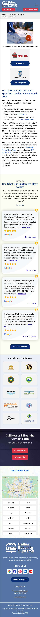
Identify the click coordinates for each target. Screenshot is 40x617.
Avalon (28, 518)
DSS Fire (20, 63)
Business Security (16, 14)
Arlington (28, 513)
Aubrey (10, 518)
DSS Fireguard (20, 83)
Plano (9, 150)
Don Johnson (30, 237)
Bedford (28, 528)
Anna (28, 508)
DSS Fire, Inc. (23, 114)
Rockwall (29, 147)
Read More (26, 227)
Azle (10, 523)
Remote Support (20, 580)
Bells (10, 533)
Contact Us (20, 457)
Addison (11, 502)
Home (4, 14)
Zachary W (31, 303)
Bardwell (11, 528)
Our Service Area (20, 470)
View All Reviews (20, 347)
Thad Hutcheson (29, 337)
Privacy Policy (19, 605)
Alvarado (11, 508)
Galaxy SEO (24, 613)
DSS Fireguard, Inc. (27, 120)
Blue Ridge (28, 533)
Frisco (4, 150)
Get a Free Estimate (30, 9)
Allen (14, 150)
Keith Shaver (31, 270)
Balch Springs (28, 523)
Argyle (11, 513)
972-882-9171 (8, 9)
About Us (11, 605)
